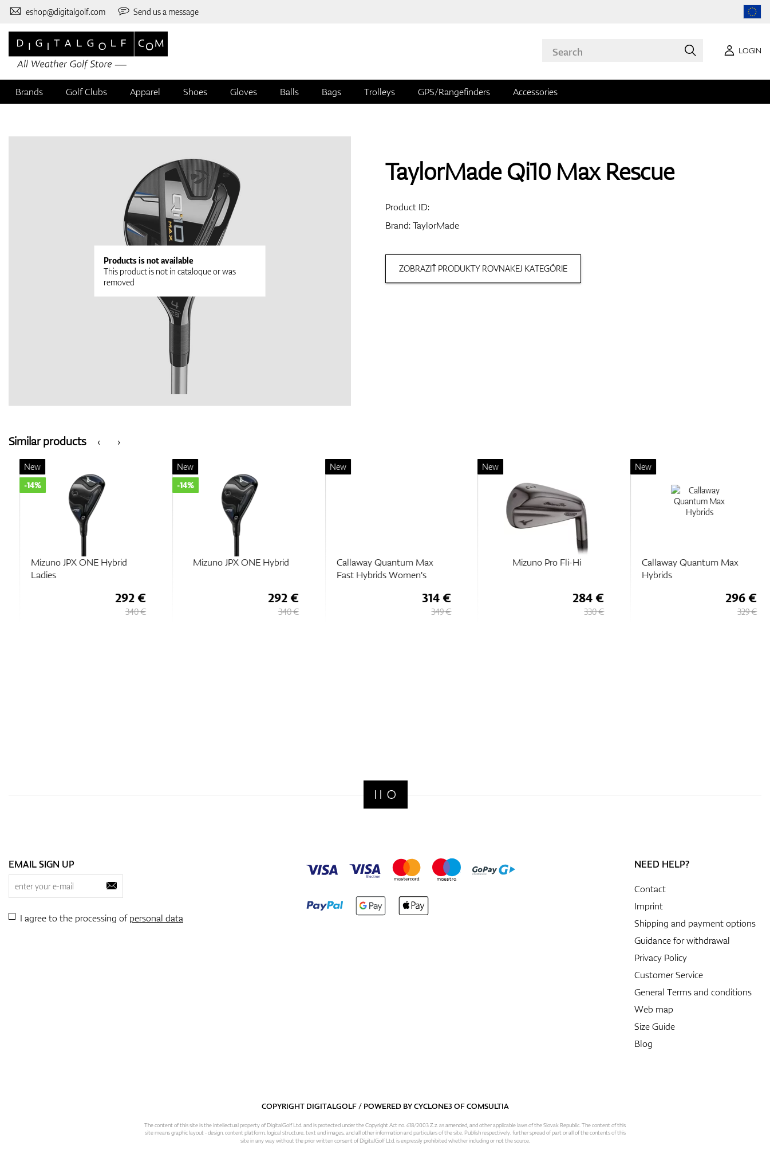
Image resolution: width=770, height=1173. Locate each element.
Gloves (243, 91)
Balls (289, 91)
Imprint (648, 906)
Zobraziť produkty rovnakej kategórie (483, 268)
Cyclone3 (433, 1106)
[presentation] (99, 441)
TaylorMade (436, 225)
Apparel (145, 91)
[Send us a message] (158, 11)
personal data (156, 918)
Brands (29, 91)
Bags (331, 91)
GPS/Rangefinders (454, 91)
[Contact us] (57, 11)
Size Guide (654, 1026)
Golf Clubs (86, 91)
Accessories (535, 91)
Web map (653, 1009)
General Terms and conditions (693, 992)
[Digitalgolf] (386, 794)
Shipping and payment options (695, 923)
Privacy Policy (660, 957)
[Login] (740, 50)
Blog (643, 1043)
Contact (650, 888)
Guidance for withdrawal (682, 940)
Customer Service (668, 974)
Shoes (195, 91)
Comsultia (488, 1106)
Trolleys (379, 91)
